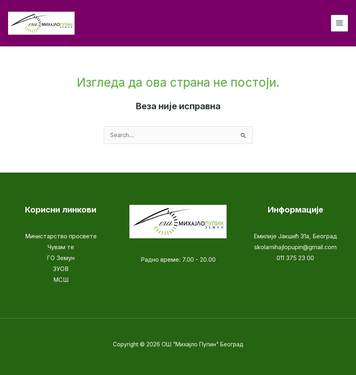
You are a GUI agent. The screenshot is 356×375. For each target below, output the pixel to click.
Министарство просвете (61, 236)
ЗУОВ (61, 269)
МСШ (61, 279)
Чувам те (61, 247)
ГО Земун (61, 258)
